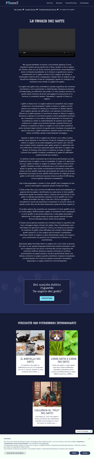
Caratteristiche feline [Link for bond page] (47, 9)
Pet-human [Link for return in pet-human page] (18, 9)
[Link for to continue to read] (30, 352)
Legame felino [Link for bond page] (30, 9)
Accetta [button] (85, 453)
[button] (89, 438)
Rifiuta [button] (74, 453)
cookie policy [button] (45, 443)
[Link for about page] (71, 3)
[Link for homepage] (12, 2)
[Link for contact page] (84, 3)
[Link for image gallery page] (59, 3)
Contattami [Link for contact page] (47, 298)
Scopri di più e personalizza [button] (15, 453)
